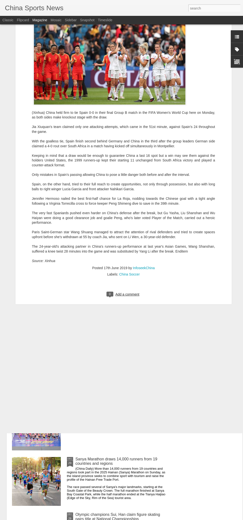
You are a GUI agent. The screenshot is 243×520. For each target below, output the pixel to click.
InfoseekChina (144, 221)
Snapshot (87, 20)
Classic (7, 20)
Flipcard (23, 20)
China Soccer (129, 227)
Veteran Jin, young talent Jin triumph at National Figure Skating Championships (116, 350)
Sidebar (71, 20)
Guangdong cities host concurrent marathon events (119, 404)
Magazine (39, 20)
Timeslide (105, 20)
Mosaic (56, 20)
